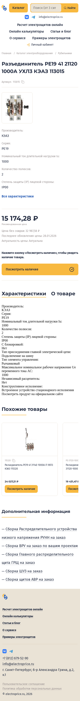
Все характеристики (18, 196)
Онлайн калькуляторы (26, 31)
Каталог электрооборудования (34, 53)
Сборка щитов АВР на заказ (30, 579)
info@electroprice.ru (51, 17)
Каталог (18, 8)
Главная (6, 53)
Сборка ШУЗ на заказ (24, 571)
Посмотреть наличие (40, 269)
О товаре (63, 294)
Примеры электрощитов (51, 38)
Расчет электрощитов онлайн (40, 25)
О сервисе (17, 38)
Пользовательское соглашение (23, 684)
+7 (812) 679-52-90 (15, 658)
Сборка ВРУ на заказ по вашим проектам (42, 546)
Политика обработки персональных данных (32, 688)
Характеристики (24, 294)
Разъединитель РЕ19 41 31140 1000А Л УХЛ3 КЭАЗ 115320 (29, 467)
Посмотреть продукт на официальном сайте (32, 394)
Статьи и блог (61, 31)
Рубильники (65, 53)
